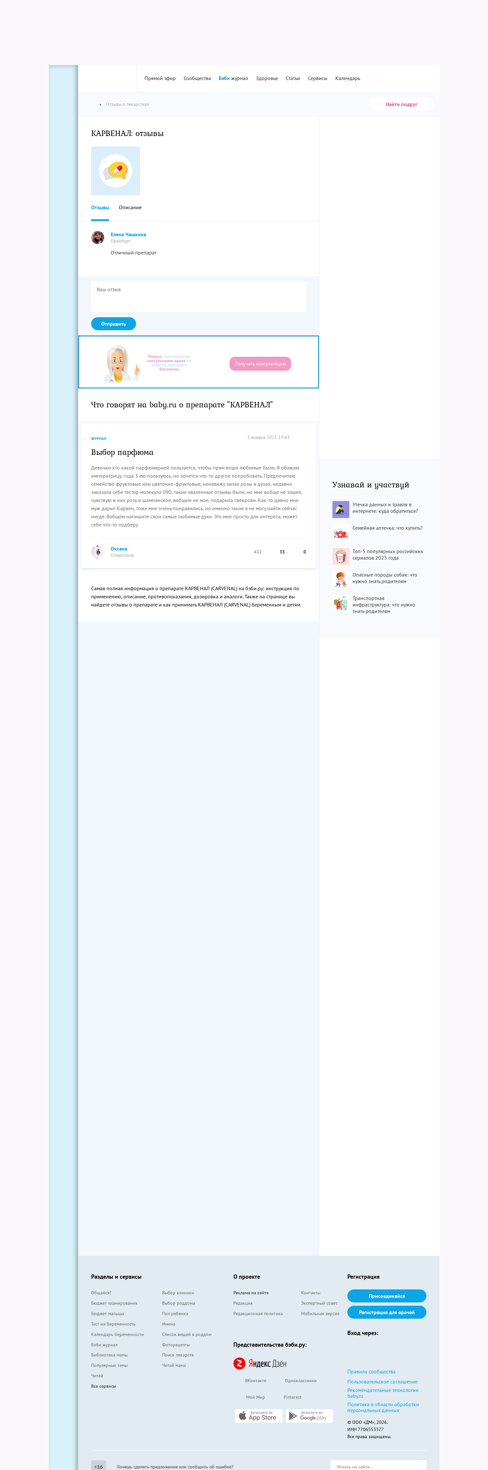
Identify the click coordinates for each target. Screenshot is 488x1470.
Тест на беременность (113, 1324)
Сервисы (318, 78)
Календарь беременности (117, 1334)
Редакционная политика (258, 1313)
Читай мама (174, 1365)
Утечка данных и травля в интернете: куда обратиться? (385, 507)
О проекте (246, 1276)
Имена (168, 1324)
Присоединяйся (387, 1296)
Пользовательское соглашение (382, 1381)
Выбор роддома (178, 1303)
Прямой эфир (160, 78)
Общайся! (101, 1293)
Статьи (293, 78)
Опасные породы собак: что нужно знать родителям (385, 577)
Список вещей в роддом (187, 1334)
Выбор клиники (178, 1293)
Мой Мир (249, 1397)
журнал (233, 78)
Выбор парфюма (122, 451)
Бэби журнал (104, 1345)
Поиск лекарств (178, 1355)
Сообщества (197, 78)
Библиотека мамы (109, 1355)
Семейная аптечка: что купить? (388, 527)
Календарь (347, 78)
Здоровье (267, 78)
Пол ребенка (175, 1313)
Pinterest (286, 1397)
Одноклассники (295, 1381)
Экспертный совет (319, 1303)
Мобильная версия (320, 1313)
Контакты (310, 1293)
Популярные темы (109, 1365)
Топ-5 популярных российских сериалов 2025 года (388, 554)
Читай (97, 1376)
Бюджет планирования (114, 1303)
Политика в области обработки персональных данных (383, 1407)
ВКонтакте (249, 1381)
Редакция (243, 1303)
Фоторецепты (176, 1345)
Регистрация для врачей (387, 1312)
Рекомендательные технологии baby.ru (383, 1393)
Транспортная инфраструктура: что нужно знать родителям (384, 604)
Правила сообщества (371, 1371)
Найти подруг (401, 104)
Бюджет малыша (107, 1313)
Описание (130, 207)
